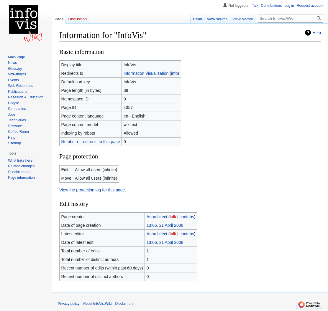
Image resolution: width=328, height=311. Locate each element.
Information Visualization (146, 73)
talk (173, 216)
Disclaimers (124, 304)
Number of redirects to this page (90, 141)
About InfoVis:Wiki (97, 304)
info (174, 73)
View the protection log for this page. (92, 190)
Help (316, 32)
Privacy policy (68, 304)
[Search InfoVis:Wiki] (290, 18)
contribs (187, 216)
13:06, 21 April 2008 (165, 225)
